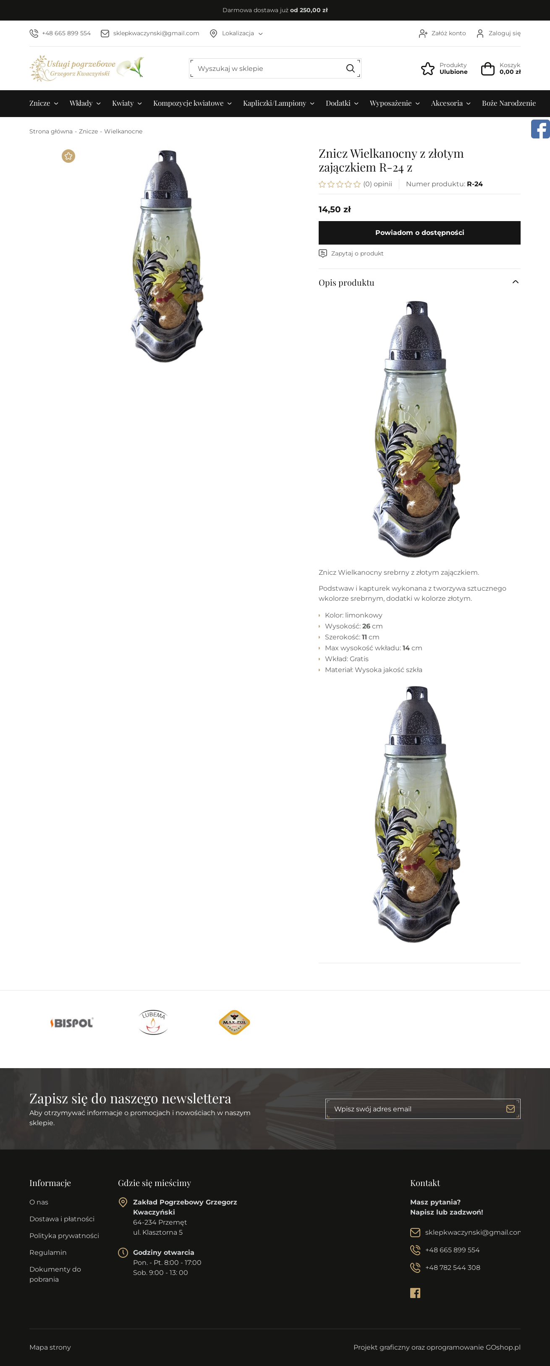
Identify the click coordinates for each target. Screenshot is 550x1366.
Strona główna (51, 131)
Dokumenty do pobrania (55, 1274)
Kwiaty (123, 102)
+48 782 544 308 (452, 1268)
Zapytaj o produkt (357, 253)
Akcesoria (447, 102)
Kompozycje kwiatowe (188, 102)
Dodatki (338, 102)
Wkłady (81, 102)
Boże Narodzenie (509, 102)
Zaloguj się (505, 33)
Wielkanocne (123, 131)
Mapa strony (50, 1347)
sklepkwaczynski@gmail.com (156, 33)
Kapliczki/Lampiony (274, 102)
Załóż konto (449, 33)
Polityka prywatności (64, 1236)
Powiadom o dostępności (419, 233)
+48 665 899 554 (66, 33)
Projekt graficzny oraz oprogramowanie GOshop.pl (437, 1347)
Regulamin (48, 1253)
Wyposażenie (391, 102)
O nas (38, 1202)
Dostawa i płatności (61, 1219)
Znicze (39, 102)
